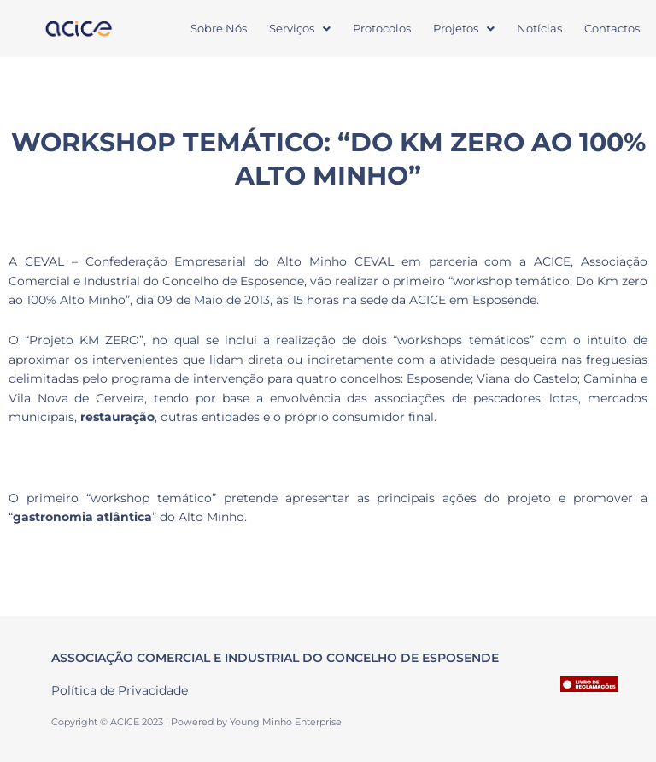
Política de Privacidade (119, 690)
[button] (300, 29)
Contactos (612, 28)
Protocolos (382, 28)
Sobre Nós (218, 28)
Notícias (539, 28)
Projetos (464, 28)
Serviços (300, 28)
